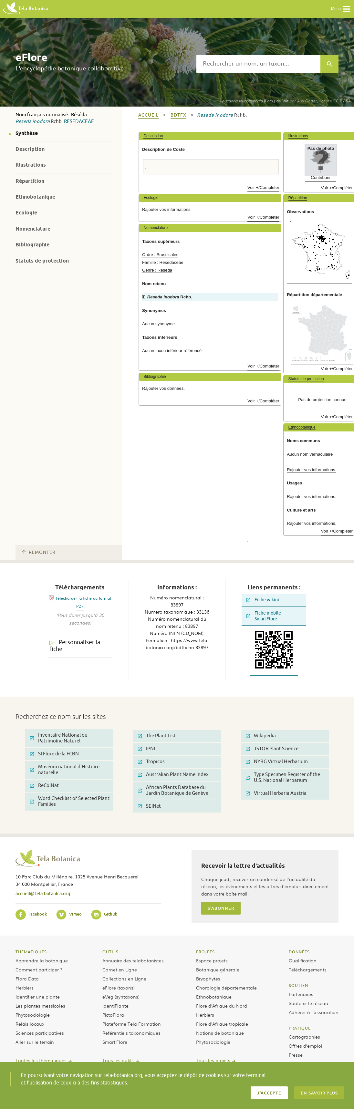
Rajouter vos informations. (167, 209)
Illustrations (31, 165)
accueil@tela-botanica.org (43, 893)
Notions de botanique (220, 1033)
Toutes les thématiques (41, 1060)
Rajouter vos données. (163, 388)
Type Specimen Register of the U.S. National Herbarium (283, 777)
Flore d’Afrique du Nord (221, 1005)
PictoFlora (113, 1014)
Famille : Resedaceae (162, 262)
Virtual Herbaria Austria (276, 793)
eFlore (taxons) (118, 987)
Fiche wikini (262, 600)
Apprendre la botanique (42, 960)
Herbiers (25, 987)
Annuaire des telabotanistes (133, 960)
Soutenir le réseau (308, 1003)
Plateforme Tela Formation (131, 1024)
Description (30, 149)
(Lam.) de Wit (254, 101)
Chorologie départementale (226, 987)
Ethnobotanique (35, 197)
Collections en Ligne (124, 978)
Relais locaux (30, 1024)
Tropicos (151, 762)
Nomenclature (33, 229)
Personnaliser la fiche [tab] (74, 646)
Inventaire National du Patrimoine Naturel (59, 738)
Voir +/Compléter (263, 187)
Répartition (30, 181)
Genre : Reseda (157, 270)
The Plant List (157, 736)
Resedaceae (79, 122)
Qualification (303, 960)
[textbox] (258, 64)
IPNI (146, 749)
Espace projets (212, 960)
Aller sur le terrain (35, 1042)
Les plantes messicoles (40, 1005)
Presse (296, 1055)
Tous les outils (118, 1060)
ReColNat (44, 786)
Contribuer (321, 177)
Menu (341, 9)
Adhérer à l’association (313, 1012)
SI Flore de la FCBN (54, 754)
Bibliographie (32, 245)
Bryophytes (208, 978)
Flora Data (27, 978)
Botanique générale (217, 969)
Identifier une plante (38, 996)
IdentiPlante (115, 1005)
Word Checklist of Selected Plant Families (69, 801)
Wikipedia (261, 736)
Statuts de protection (42, 261)
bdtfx (178, 115)
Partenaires (301, 994)
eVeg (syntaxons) (121, 996)
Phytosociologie (33, 1014)
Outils (110, 952)
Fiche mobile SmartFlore (263, 616)
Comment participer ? (39, 969)
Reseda (23, 122)
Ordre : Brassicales (160, 254)
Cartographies (304, 1036)
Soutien (298, 985)
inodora (41, 122)
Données (299, 952)
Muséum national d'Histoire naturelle (64, 770)
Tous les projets (213, 1060)
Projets (205, 952)
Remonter (39, 552)
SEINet (149, 806)
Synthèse (27, 133)
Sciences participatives (40, 1033)
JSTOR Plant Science (272, 749)
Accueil (148, 115)
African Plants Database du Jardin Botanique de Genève (173, 790)
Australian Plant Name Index (173, 775)
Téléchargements (308, 969)
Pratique (300, 1028)
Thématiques (31, 952)
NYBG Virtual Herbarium (277, 762)
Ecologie (26, 213)
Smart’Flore (114, 1042)
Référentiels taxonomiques (131, 1033)
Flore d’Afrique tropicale (222, 1024)
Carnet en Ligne (119, 969)
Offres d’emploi (305, 1045)
